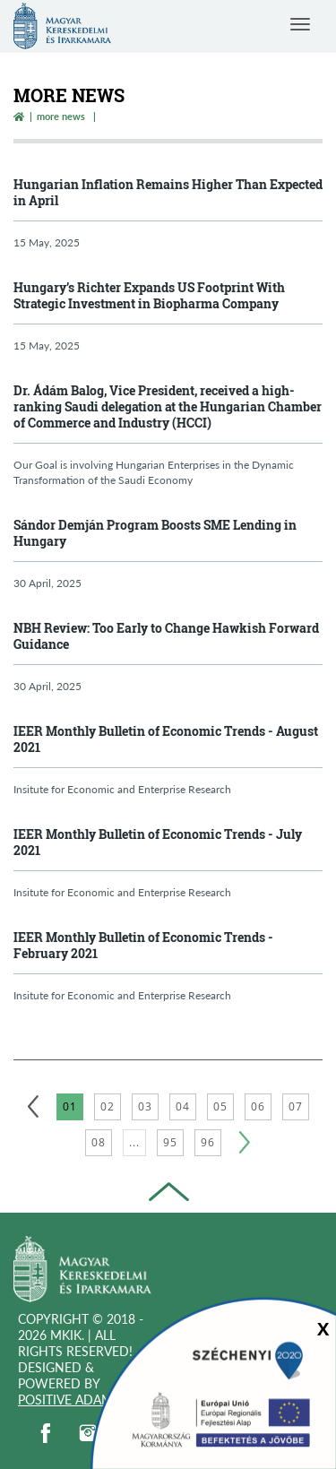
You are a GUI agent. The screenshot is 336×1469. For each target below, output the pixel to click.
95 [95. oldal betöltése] (170, 1142)
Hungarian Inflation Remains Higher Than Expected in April (168, 192)
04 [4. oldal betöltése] (183, 1106)
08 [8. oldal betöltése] (98, 1142)
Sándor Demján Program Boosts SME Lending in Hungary (155, 532)
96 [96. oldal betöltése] (208, 1142)
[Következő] (244, 1143)
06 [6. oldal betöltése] (258, 1106)
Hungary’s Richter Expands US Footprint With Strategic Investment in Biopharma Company (149, 295)
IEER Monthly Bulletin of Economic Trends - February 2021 (143, 945)
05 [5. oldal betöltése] (220, 1106)
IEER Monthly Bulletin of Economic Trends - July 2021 (157, 842)
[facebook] (46, 1433)
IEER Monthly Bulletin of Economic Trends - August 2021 (165, 739)
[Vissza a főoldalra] (18, 116)
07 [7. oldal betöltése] (296, 1106)
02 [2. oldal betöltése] (107, 1106)
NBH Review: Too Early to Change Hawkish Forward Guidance (166, 635)
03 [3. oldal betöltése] (145, 1106)
